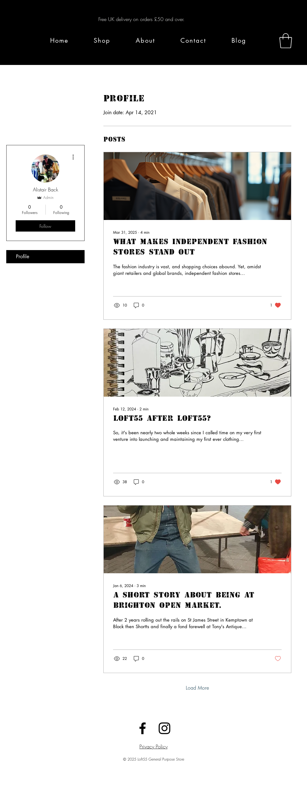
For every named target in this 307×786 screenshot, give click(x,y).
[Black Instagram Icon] (164, 728)
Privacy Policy (153, 746)
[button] (285, 40)
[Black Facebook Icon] (142, 728)
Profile (22, 256)
